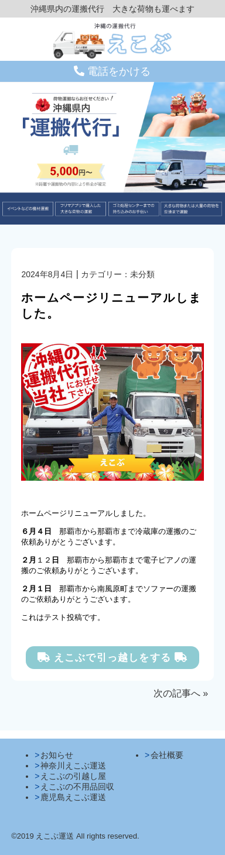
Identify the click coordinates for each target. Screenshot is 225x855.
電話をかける (112, 71)
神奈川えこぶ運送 (73, 765)
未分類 (142, 274)
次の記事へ (177, 693)
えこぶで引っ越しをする (113, 657)
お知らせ (56, 755)
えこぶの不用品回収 (77, 786)
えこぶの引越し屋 (73, 776)
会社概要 (167, 755)
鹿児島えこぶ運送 (73, 797)
